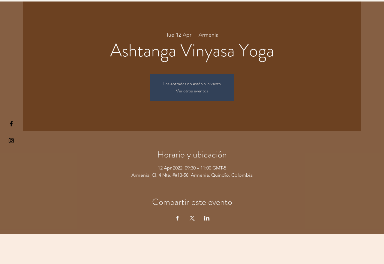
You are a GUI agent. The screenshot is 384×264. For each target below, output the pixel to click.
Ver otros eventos (192, 90)
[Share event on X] (192, 218)
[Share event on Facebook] (177, 218)
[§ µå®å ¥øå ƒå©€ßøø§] (11, 123)
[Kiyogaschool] (11, 140)
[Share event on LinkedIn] (207, 218)
